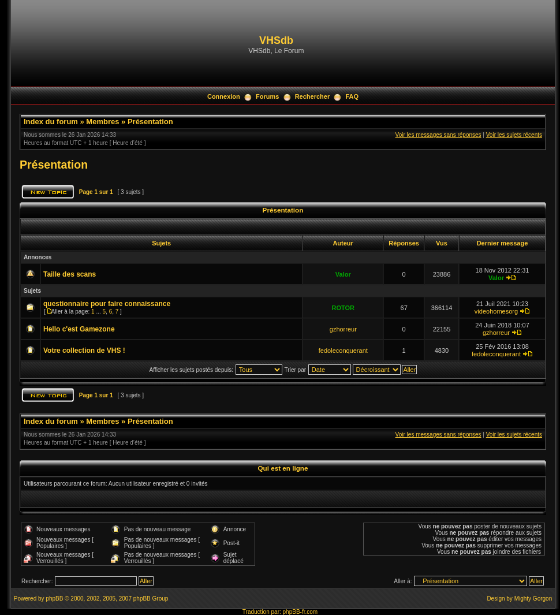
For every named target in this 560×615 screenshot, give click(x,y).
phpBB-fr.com (300, 612)
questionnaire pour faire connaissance (106, 304)
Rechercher (312, 96)
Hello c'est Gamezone (79, 329)
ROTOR (343, 307)
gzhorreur (343, 329)
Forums (267, 96)
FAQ (352, 96)
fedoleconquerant (343, 350)
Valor (343, 274)
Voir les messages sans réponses (438, 135)
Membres (102, 121)
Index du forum (51, 121)
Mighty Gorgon (533, 598)
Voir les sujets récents (514, 135)
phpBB (54, 598)
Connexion (223, 96)
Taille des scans (69, 274)
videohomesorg (496, 311)
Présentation (150, 121)
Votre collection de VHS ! (84, 350)
